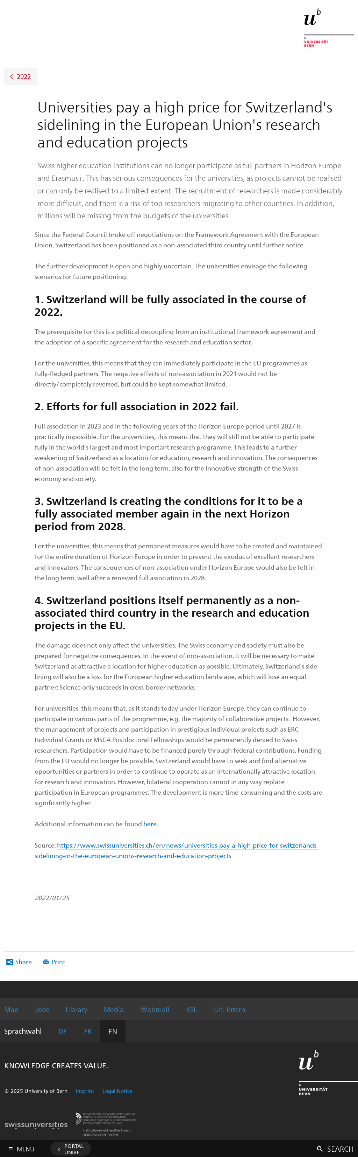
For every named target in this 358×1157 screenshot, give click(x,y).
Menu (25, 1147)
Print (58, 961)
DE (62, 1031)
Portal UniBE (74, 1149)
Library (76, 1009)
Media (114, 1009)
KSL (191, 1009)
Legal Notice (117, 1090)
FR (88, 1031)
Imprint (85, 1090)
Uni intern (229, 1009)
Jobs (42, 1009)
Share (23, 961)
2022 (24, 75)
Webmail (155, 1009)
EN (112, 1031)
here (150, 823)
